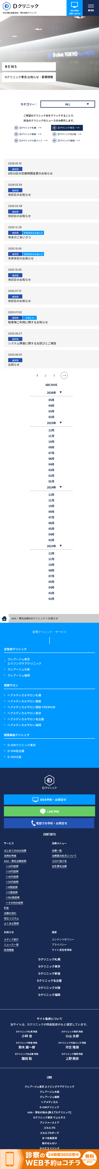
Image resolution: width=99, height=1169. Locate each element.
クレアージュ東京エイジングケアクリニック (24, 661)
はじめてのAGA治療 (15, 850)
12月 (51, 430)
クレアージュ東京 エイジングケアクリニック (49, 1086)
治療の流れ (10, 913)
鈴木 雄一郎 (27, 1045)
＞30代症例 (12, 871)
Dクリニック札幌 (49, 959)
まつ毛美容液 (49, 1138)
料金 (6, 908)
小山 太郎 (72, 1034)
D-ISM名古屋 (15, 751)
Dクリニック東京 (49, 966)
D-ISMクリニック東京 (21, 745)
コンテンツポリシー (63, 939)
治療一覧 (57, 850)
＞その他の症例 (14, 902)
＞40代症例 (12, 876)
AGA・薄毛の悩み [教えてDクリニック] (49, 1112)
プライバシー (59, 944)
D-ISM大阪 (14, 757)
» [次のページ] (64, 375)
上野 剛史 (72, 1056)
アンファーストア (49, 1122)
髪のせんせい (49, 1143)
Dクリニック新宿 (49, 973)
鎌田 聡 (27, 1056)
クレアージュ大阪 (18, 669)
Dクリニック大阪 (49, 987)
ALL (67, 104)
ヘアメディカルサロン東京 (24, 713)
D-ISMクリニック (49, 1107)
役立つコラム (11, 918)
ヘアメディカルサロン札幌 (24, 695)
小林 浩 (27, 1034)
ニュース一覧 (11, 944)
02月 (51, 417)
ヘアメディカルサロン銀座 (24, 701)
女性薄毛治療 (59, 866)
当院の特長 (10, 855)
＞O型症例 (12, 892)
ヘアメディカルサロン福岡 (24, 725)
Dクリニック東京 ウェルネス (49, 1117)
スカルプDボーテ (49, 1133)
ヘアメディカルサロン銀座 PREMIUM (31, 707)
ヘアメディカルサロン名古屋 (25, 719)
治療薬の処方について (64, 855)
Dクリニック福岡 (49, 995)
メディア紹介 (11, 939)
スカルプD (49, 1127)
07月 (51, 453)
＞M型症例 (12, 887)
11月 (51, 436)
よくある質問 (11, 923)
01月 (51, 481)
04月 (51, 405)
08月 (51, 570)
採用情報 (9, 950)
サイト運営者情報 (62, 950)
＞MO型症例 (13, 897)
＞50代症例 (12, 881)
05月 (51, 400)
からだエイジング (49, 1148)
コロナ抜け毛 (59, 861)
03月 (51, 411)
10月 (51, 441)
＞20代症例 (12, 866)
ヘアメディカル (49, 1102)
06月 (51, 458)
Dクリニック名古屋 (49, 980)
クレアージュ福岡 (18, 675)
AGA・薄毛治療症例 (15, 861)
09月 (51, 447)
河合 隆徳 (72, 1045)
